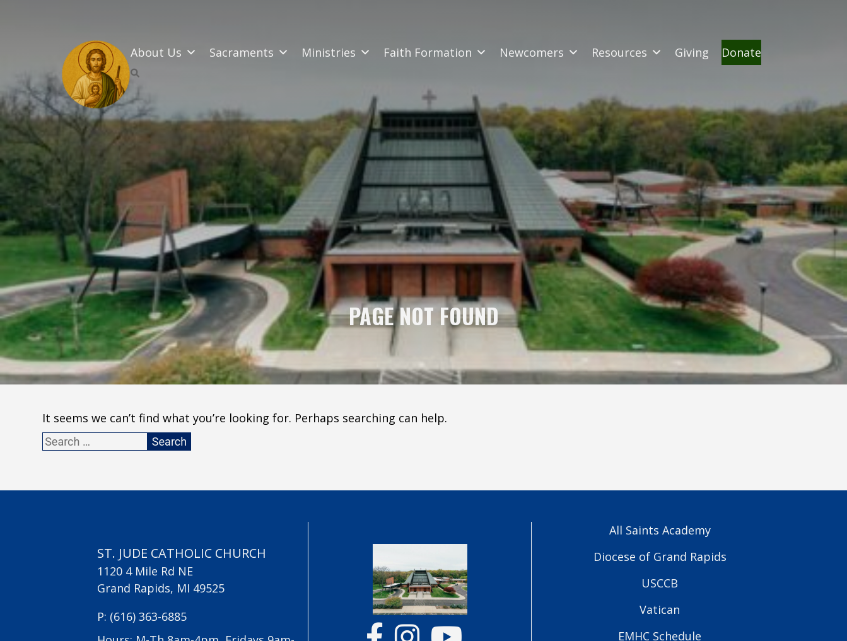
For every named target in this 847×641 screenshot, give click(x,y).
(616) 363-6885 (148, 616)
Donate (741, 52)
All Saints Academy (660, 530)
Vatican (660, 609)
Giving (692, 52)
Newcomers (539, 52)
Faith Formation (435, 52)
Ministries (336, 52)
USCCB (659, 583)
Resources (627, 52)
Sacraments (249, 52)
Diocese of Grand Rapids (660, 556)
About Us (164, 52)
